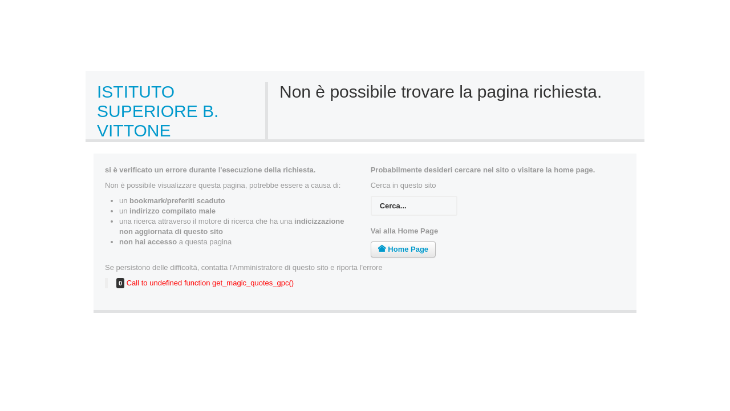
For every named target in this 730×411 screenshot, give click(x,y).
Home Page (403, 249)
